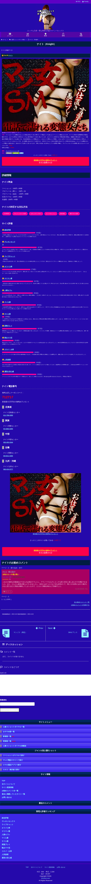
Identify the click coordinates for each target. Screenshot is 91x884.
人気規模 (5, 854)
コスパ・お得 (7, 851)
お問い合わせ (7, 797)
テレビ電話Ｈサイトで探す (13, 760)
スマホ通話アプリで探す (12, 765)
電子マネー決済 (74, 213)
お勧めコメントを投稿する (80, 605)
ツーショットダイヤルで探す (14, 755)
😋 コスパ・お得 (8, 349)
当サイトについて (8, 784)
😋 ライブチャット (8, 256)
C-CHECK (6, 213)
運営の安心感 (7, 858)
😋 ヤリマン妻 (7, 278)
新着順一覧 (8, 736)
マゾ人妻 (5, 838)
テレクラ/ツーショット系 (12, 151)
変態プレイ (6, 844)
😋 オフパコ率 (7, 266)
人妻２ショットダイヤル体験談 (14, 746)
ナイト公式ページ (45, 161)
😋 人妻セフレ (7, 290)
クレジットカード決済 (20, 213)
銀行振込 (62, 213)
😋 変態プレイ (7, 326)
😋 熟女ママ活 (7, 338)
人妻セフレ (6, 834)
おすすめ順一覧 (9, 731)
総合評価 (5, 818)
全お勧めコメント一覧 (81, 602)
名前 (45, 700)
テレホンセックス (8, 821)
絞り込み (12, 572)
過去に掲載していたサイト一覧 (13, 794)
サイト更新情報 (7, 787)
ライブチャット (7, 824)
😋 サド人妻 (6, 314)
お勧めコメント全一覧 (10, 791)
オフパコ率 (6, 828)
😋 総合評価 (6, 230)
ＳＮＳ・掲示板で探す (11, 769)
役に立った (7, 591)
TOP (3, 781)
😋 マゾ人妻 (6, 302)
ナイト (10, 55)
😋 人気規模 (6, 360)
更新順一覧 (9, 741)
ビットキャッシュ (51, 213)
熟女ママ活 (6, 848)
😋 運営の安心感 (8, 371)
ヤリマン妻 (6, 831)
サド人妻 (5, 841)
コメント (3, 673)
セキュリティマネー (36, 213)
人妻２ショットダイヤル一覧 (14, 727)
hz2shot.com (45, 878)
